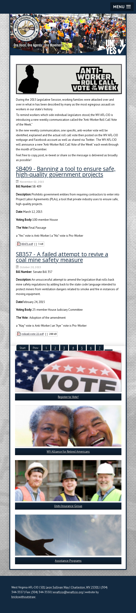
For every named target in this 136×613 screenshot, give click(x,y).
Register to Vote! (68, 397)
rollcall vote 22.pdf (32, 334)
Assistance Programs (68, 561)
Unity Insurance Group (68, 506)
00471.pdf (27, 244)
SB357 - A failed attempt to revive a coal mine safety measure (62, 257)
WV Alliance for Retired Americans (68, 452)
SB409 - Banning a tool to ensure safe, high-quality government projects (65, 171)
